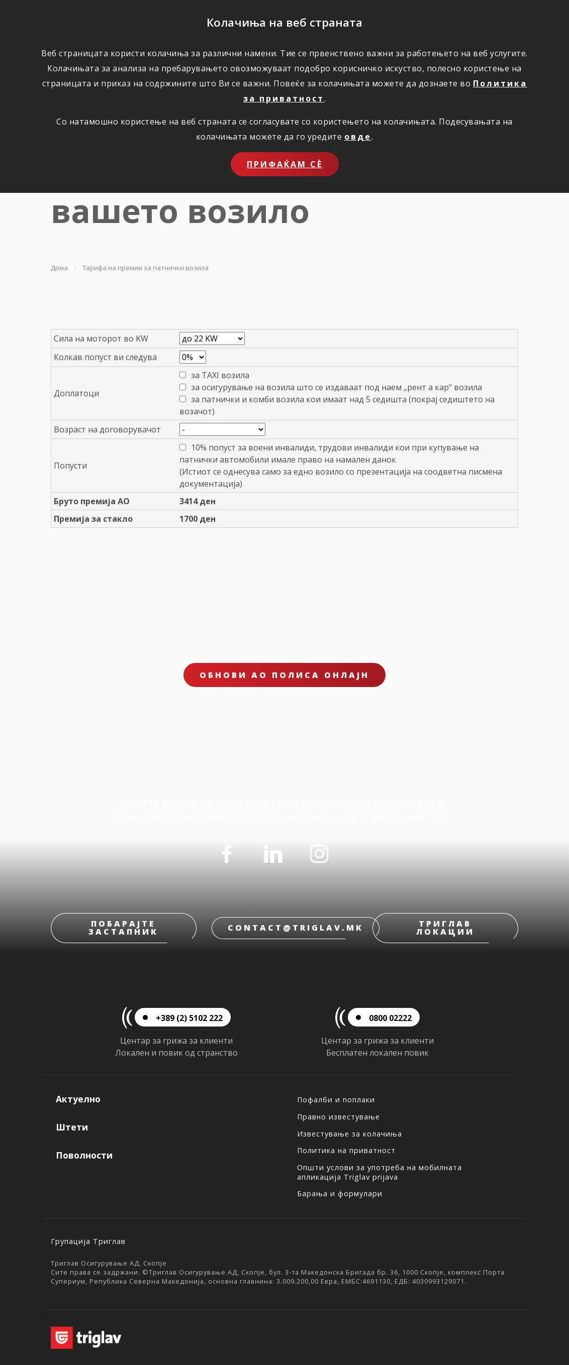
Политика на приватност (346, 1150)
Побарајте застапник (123, 927)
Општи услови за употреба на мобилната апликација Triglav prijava (379, 1172)
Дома (59, 267)
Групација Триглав (88, 1241)
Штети (72, 1127)
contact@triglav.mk (295, 927)
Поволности (84, 1155)
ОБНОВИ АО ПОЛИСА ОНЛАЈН (284, 674)
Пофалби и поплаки (336, 1099)
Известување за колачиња (349, 1134)
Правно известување (338, 1116)
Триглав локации (445, 927)
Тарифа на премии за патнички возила (145, 267)
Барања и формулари (340, 1193)
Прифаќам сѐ (285, 164)
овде (357, 136)
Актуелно (78, 1099)
